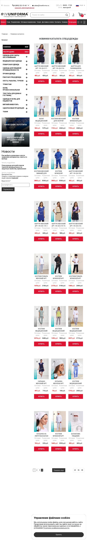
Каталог (3, 22)
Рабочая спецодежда (12, 77)
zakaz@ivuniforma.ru (40, 5)
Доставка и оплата (48, 22)
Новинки (64, 22)
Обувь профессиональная (11, 89)
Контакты (58, 22)
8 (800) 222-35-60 (19, 5)
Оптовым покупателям (28, 22)
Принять (59, 535)
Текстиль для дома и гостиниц (12, 94)
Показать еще (59, 470)
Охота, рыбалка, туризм (13, 81)
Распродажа (72, 22)
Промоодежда (9, 74)
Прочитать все (7, 174)
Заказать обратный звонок (24, 8)
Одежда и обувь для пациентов (11, 100)
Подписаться (8, 189)
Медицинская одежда (12, 61)
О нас (8, 22)
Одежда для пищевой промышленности (12, 69)
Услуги (39, 22)
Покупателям (15, 22)
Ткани (5, 112)
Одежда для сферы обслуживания (11, 56)
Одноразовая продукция (13, 108)
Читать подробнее (8, 163)
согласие (75, 524)
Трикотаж (7, 84)
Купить (41, 81)
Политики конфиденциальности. (56, 528)
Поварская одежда (11, 64)
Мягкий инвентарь (11, 104)
